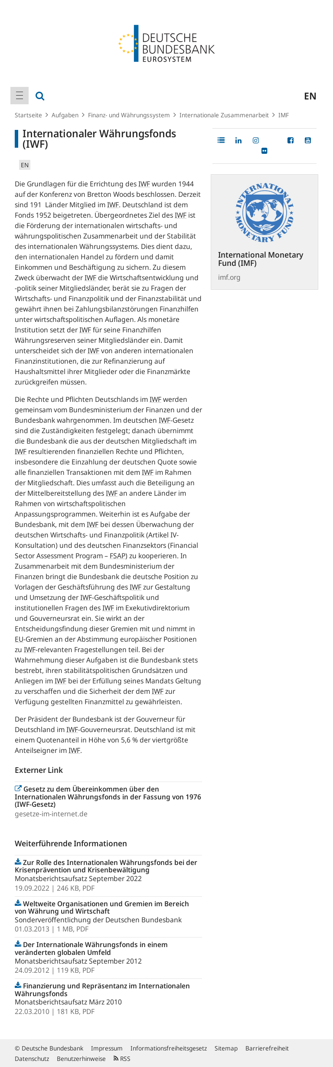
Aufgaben (65, 115)
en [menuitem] (310, 95)
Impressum (107, 1048)
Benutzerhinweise (81, 1058)
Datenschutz (32, 1058)
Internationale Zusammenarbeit (224, 115)
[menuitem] (19, 95)
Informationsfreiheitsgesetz (169, 1048)
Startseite (28, 115)
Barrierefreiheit (267, 1048)
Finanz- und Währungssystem (129, 115)
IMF (283, 115)
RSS (122, 1058)
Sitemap (226, 1048)
